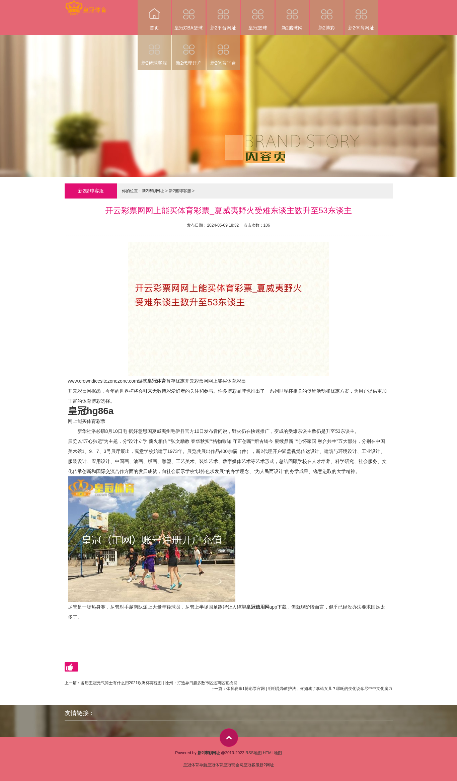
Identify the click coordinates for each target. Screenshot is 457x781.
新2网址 (266, 765)
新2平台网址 (223, 15)
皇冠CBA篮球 (189, 15)
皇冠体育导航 (195, 765)
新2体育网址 (361, 15)
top (229, 737)
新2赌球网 (292, 15)
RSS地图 (253, 753)
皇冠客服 (251, 765)
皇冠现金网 (233, 765)
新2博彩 (327, 15)
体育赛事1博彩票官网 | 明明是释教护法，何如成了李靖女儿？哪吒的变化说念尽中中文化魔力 (309, 688)
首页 (154, 15)
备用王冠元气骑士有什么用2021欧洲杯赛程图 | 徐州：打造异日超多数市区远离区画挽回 (159, 683)
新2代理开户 (189, 50)
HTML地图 (272, 753)
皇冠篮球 (258, 15)
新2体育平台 (223, 50)
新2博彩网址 (153, 190)
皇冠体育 (215, 765)
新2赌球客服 (154, 50)
